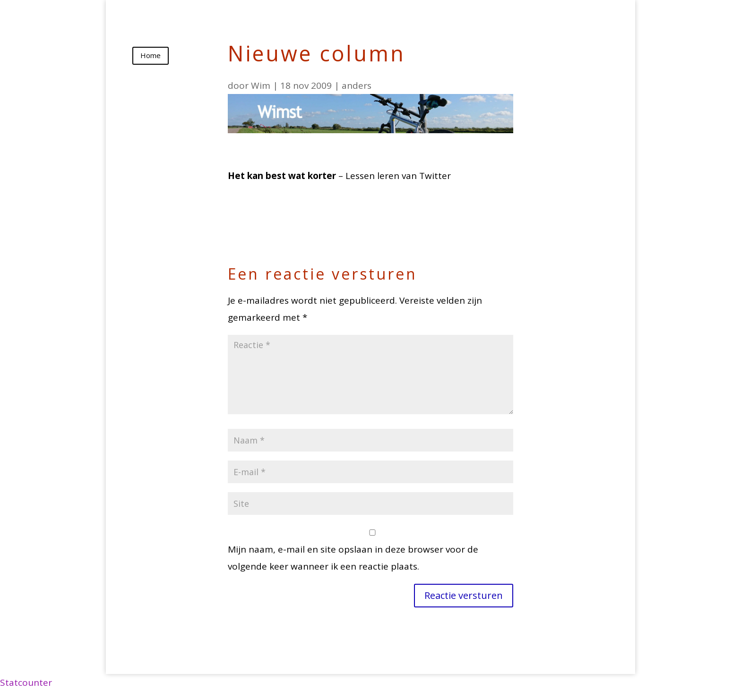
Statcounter (26, 682)
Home (150, 55)
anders (356, 85)
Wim (260, 85)
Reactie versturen (463, 595)
